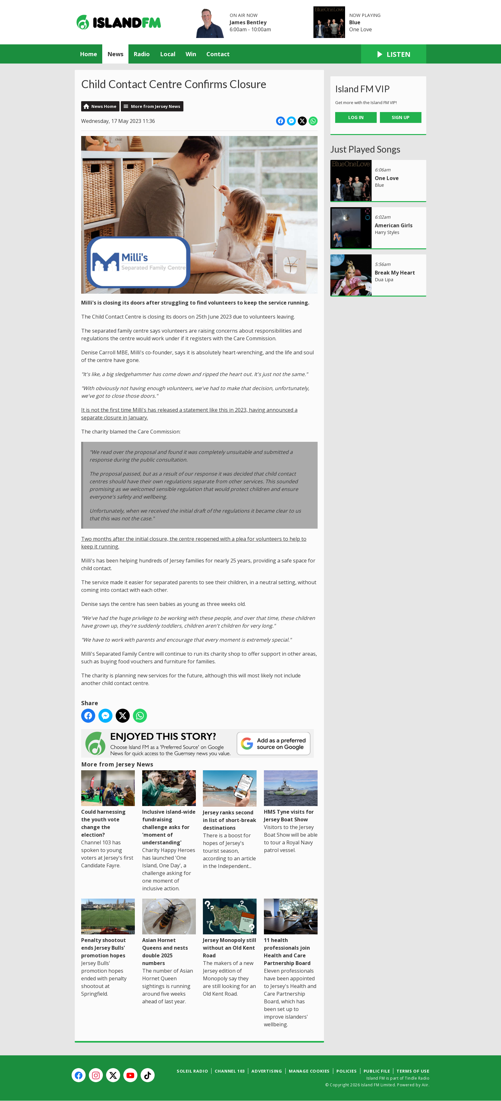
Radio (142, 54)
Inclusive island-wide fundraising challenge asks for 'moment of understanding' (169, 808)
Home (88, 54)
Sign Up (401, 117)
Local (167, 54)
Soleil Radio (192, 1071)
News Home (103, 106)
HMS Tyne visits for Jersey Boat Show (291, 796)
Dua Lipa (384, 279)
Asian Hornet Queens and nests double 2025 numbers (169, 933)
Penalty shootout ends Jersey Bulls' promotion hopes (108, 929)
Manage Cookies (309, 1071)
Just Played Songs (365, 149)
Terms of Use (413, 1071)
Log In (356, 117)
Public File (377, 1071)
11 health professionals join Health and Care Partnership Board (291, 933)
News (115, 54)
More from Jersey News (155, 106)
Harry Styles (387, 232)
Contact (218, 54)
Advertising (266, 1071)
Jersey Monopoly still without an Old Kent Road (230, 929)
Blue (354, 22)
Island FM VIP (362, 88)
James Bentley (248, 22)
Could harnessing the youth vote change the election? (108, 804)
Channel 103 (230, 1071)
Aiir (425, 1085)
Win (191, 54)
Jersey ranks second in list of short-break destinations (230, 800)
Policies (346, 1071)
